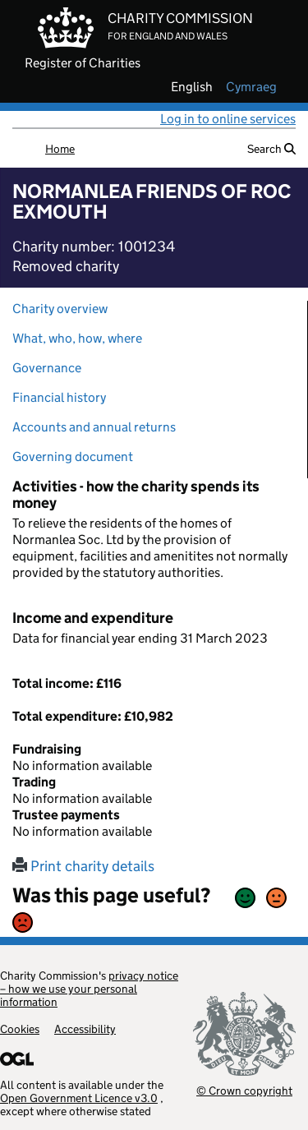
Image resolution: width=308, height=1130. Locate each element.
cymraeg (251, 87)
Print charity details (83, 866)
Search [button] (271, 148)
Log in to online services (228, 119)
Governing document (72, 456)
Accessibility (85, 1029)
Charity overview (60, 308)
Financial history (59, 397)
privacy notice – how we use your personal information (89, 988)
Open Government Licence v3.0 (79, 1098)
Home (60, 148)
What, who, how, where (77, 338)
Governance (46, 368)
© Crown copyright (244, 1090)
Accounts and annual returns (94, 427)
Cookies (19, 1029)
